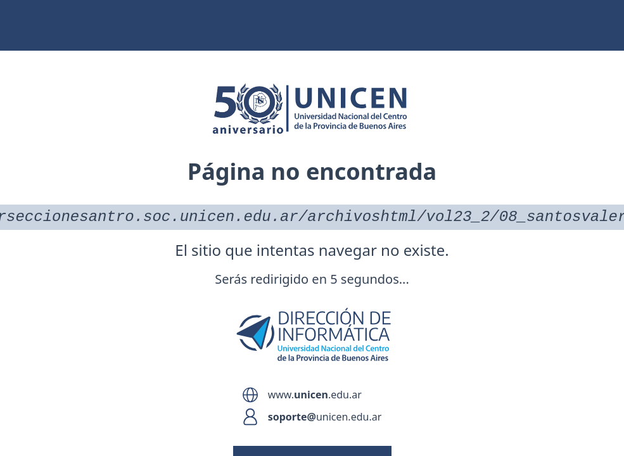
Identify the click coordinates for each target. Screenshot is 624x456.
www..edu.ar (315, 395)
